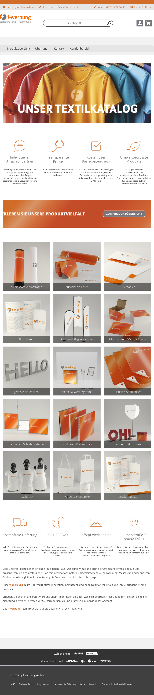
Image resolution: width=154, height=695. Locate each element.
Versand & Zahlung (65, 684)
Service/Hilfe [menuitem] (139, 7)
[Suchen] (109, 23)
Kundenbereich (80, 49)
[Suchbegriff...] (78, 23)
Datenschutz (26, 684)
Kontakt (59, 49)
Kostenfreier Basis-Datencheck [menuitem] (58, 7)
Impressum (43, 684)
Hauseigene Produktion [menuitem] (18, 7)
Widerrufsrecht (88, 684)
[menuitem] (78, 23)
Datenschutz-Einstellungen (117, 684)
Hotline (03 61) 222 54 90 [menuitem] (109, 7)
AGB (12, 684)
